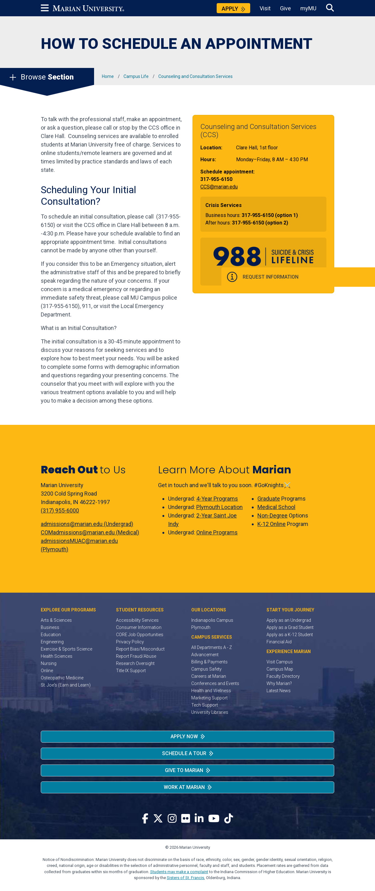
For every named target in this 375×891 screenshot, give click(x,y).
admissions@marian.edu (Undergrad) (87, 524)
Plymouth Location (219, 507)
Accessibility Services (137, 620)
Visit (265, 8)
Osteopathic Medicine (62, 677)
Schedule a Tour (184, 753)
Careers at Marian (208, 676)
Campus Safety (206, 669)
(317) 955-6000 (60, 510)
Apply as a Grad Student (290, 627)
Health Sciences (56, 656)
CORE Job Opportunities (139, 634)
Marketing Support (209, 697)
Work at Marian (184, 787)
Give (285, 8)
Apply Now (184, 736)
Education (51, 634)
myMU (308, 8)
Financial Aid (279, 641)
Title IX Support (131, 670)
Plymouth (200, 627)
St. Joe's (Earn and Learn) (66, 685)
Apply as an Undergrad (289, 620)
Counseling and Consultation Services (195, 76)
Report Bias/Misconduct (140, 649)
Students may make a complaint (179, 871)
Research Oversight (135, 663)
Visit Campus (280, 661)
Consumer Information (138, 627)
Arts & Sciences (56, 620)
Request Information (335, 278)
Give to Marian (184, 770)
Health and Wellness (211, 690)
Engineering (52, 641)
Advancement (205, 654)
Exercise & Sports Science (66, 649)
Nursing (48, 663)
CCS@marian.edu (219, 187)
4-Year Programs (217, 498)
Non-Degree (272, 515)
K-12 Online (271, 524)
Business (50, 627)
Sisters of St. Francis (185, 877)
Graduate (268, 498)
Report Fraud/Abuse (136, 656)
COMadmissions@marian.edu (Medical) (90, 532)
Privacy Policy (130, 641)
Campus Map (280, 669)
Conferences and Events (215, 683)
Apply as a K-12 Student (290, 634)
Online (47, 670)
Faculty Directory (283, 676)
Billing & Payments (209, 661)
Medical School (276, 507)
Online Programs (217, 532)
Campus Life (136, 76)
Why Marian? (279, 683)
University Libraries (209, 712)
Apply (230, 8)
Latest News (279, 690)
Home (108, 76)
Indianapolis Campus (212, 620)
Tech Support (204, 705)
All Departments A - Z (211, 647)
